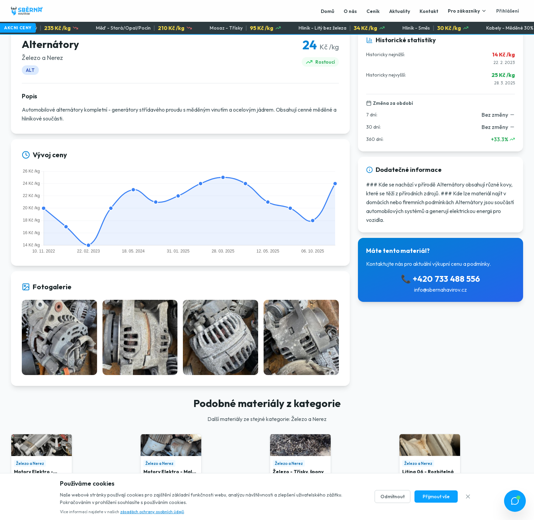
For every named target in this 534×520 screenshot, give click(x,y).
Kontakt (429, 11)
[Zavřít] (468, 496)
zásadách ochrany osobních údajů (152, 511)
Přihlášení (507, 11)
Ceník (373, 11)
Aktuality (399, 11)
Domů (327, 11)
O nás (350, 11)
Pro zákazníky (467, 11)
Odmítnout (392, 496)
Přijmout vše (436, 496)
